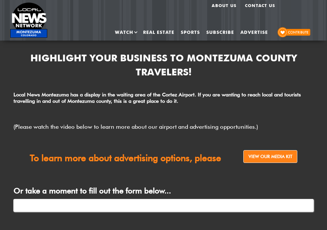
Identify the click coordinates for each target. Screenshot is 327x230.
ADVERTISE (254, 32)
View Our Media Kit (270, 156)
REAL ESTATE (158, 32)
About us (224, 5)
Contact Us (260, 5)
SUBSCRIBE (220, 32)
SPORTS (190, 32)
